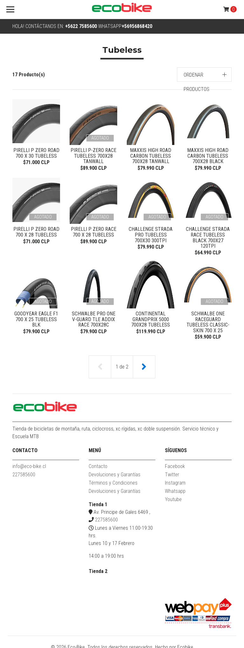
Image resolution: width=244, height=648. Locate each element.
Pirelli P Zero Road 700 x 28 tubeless (36, 233)
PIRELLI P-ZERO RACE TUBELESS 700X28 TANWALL (93, 155)
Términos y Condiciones (113, 480)
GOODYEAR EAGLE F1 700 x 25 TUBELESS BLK (36, 315)
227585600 (23, 471)
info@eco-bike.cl (29, 463)
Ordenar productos (196, 82)
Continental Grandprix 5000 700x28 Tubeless (150, 315)
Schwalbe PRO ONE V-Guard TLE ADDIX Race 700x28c (93, 315)
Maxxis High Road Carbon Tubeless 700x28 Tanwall (150, 155)
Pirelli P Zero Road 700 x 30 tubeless (36, 153)
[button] (204, 74)
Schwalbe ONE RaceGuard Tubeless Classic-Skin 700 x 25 (207, 318)
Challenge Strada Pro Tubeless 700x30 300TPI (151, 235)
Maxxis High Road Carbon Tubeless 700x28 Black (207, 155)
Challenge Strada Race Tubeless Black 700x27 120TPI (207, 235)
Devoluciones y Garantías (114, 471)
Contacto (98, 463)
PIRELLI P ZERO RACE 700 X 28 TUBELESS (93, 233)
